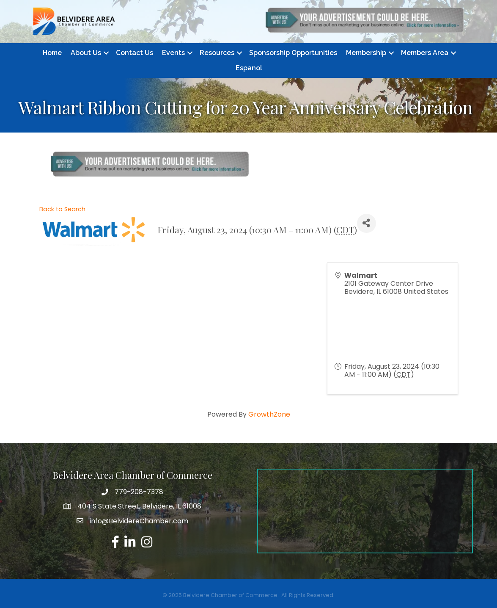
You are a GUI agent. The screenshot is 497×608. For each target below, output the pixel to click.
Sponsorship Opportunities (293, 53)
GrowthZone (269, 414)
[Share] (366, 223)
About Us (86, 53)
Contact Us (134, 53)
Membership (366, 53)
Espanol (249, 68)
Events (173, 53)
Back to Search (62, 209)
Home (52, 53)
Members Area (424, 53)
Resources (217, 53)
